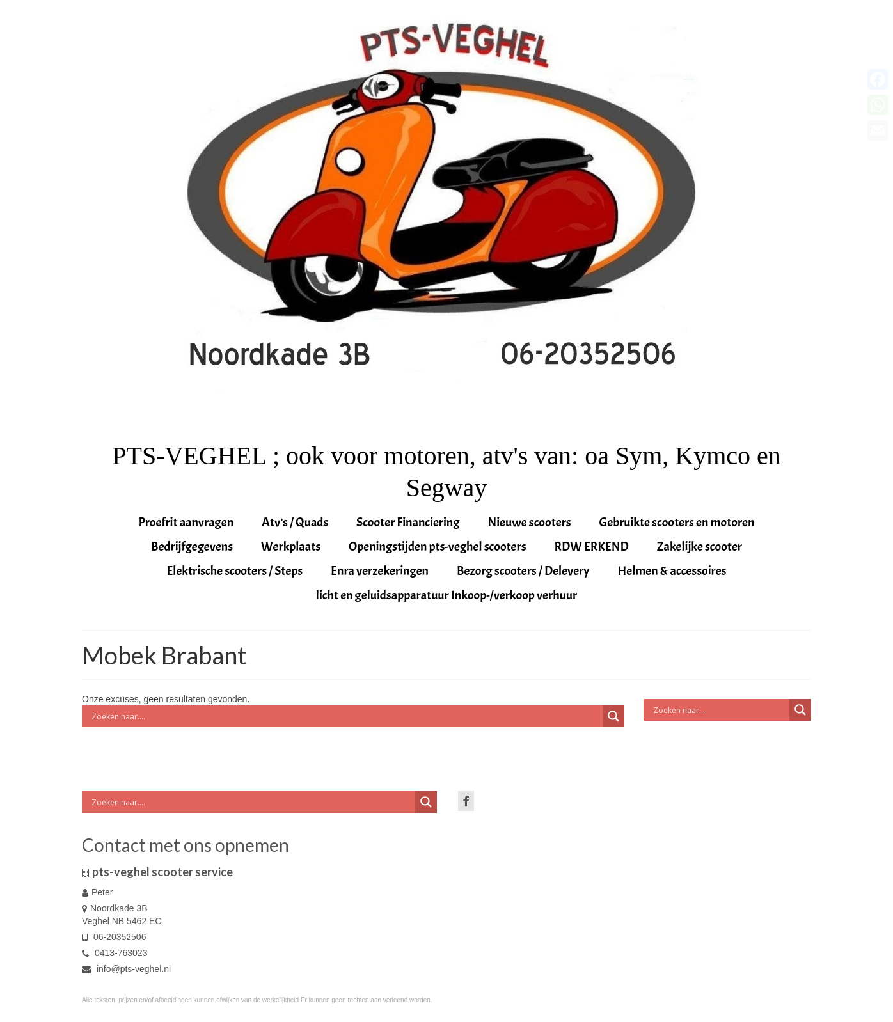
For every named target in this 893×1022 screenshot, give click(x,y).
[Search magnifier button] (613, 716)
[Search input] (345, 716)
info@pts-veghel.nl (126, 969)
